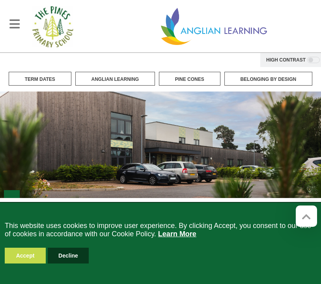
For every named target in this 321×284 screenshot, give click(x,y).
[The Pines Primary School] (52, 26)
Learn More (177, 234)
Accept (25, 255)
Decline (68, 255)
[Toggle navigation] (15, 24)
